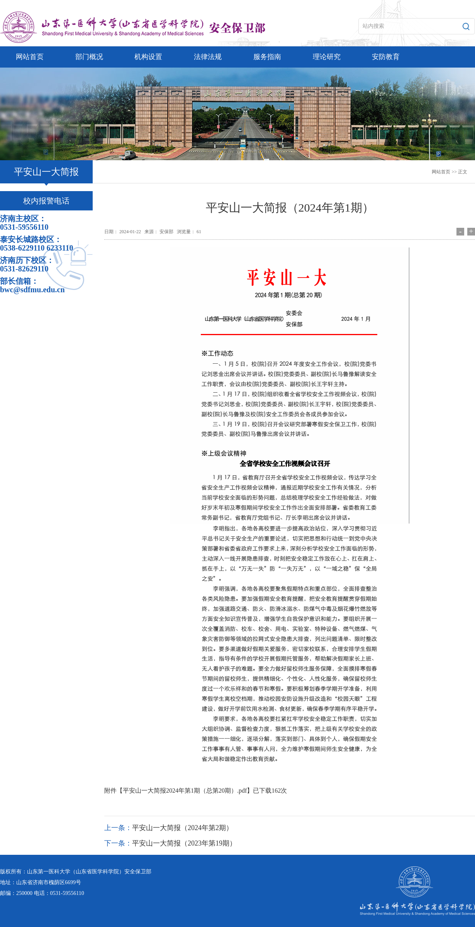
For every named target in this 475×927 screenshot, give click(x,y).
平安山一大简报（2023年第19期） (184, 843)
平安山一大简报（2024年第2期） (182, 828)
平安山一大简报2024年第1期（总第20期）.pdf (185, 790)
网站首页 (441, 172)
